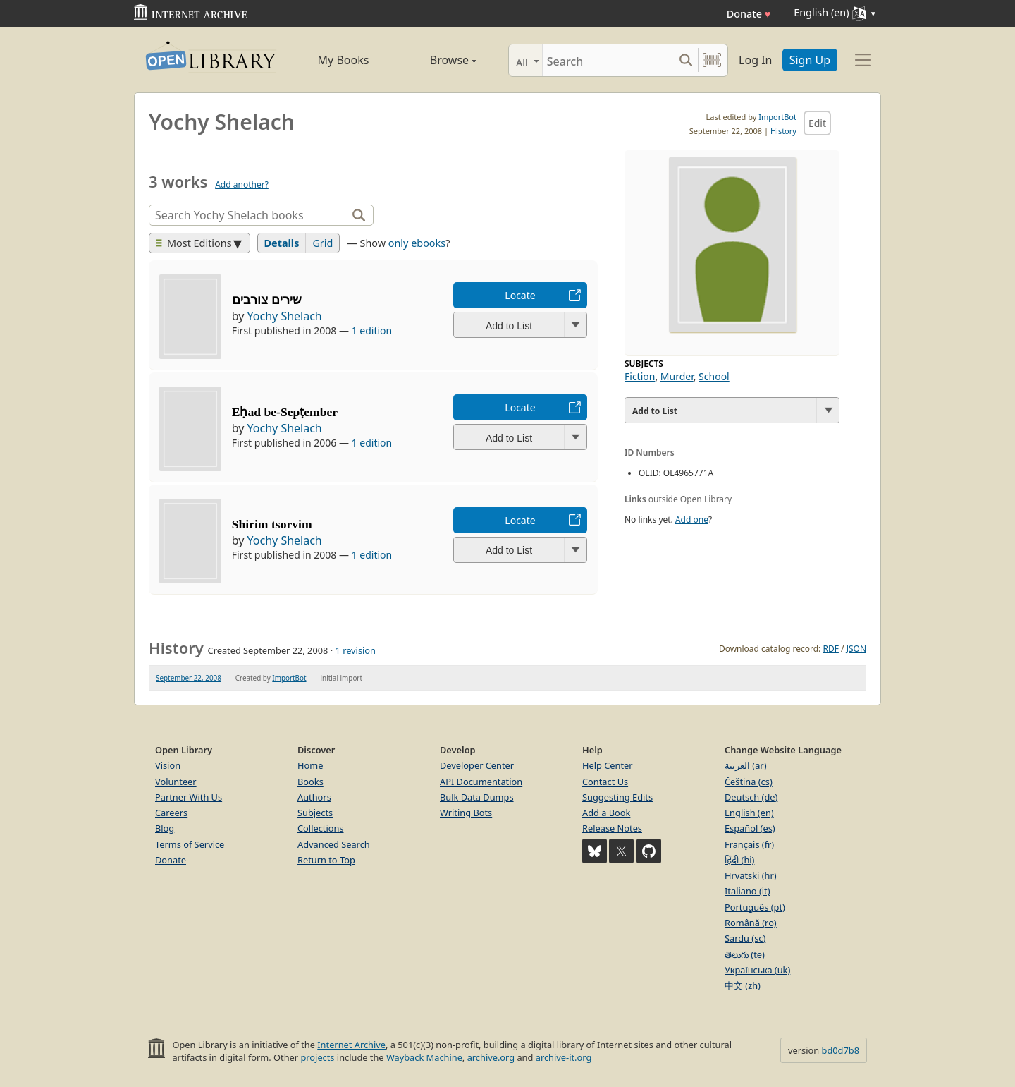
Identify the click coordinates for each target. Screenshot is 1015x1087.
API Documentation (481, 781)
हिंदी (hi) (739, 860)
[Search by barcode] (712, 60)
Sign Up (809, 60)
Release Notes (612, 828)
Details (282, 243)
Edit (817, 123)
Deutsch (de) (751, 797)
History (783, 131)
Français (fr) (749, 844)
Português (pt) (755, 907)
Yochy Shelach (284, 316)
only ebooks (416, 243)
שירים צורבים (267, 300)
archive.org (491, 1057)
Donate (749, 13)
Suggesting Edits (617, 797)
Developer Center (477, 765)
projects (317, 1057)
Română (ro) (751, 922)
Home (310, 765)
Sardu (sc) (745, 938)
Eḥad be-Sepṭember (285, 412)
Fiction (640, 376)
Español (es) (750, 828)
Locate (520, 295)
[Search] (608, 60)
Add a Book (606, 812)
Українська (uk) (757, 970)
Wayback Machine (424, 1057)
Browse (437, 60)
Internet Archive (351, 1044)
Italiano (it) (747, 891)
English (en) (749, 812)
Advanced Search (333, 844)
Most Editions (194, 243)
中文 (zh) (743, 985)
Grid (322, 243)
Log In (755, 60)
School (714, 376)
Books (310, 781)
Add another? (242, 184)
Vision (167, 765)
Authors (314, 797)
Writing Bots (466, 812)
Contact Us (605, 781)
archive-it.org (564, 1057)
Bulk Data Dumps (477, 797)
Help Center (607, 765)
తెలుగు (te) (745, 954)
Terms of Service (189, 844)
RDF (830, 649)
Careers (171, 812)
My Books (343, 60)
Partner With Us (188, 797)
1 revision (355, 650)
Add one (691, 520)
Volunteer (176, 781)
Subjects (315, 812)
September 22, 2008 (188, 678)
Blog (164, 828)
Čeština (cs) (749, 781)
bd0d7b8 (840, 1050)
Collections (320, 828)
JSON (856, 649)
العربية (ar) (745, 765)
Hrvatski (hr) (751, 875)
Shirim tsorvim (272, 524)
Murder (677, 376)
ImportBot (777, 116)
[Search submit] (685, 60)
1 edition (372, 330)
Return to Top (326, 860)
